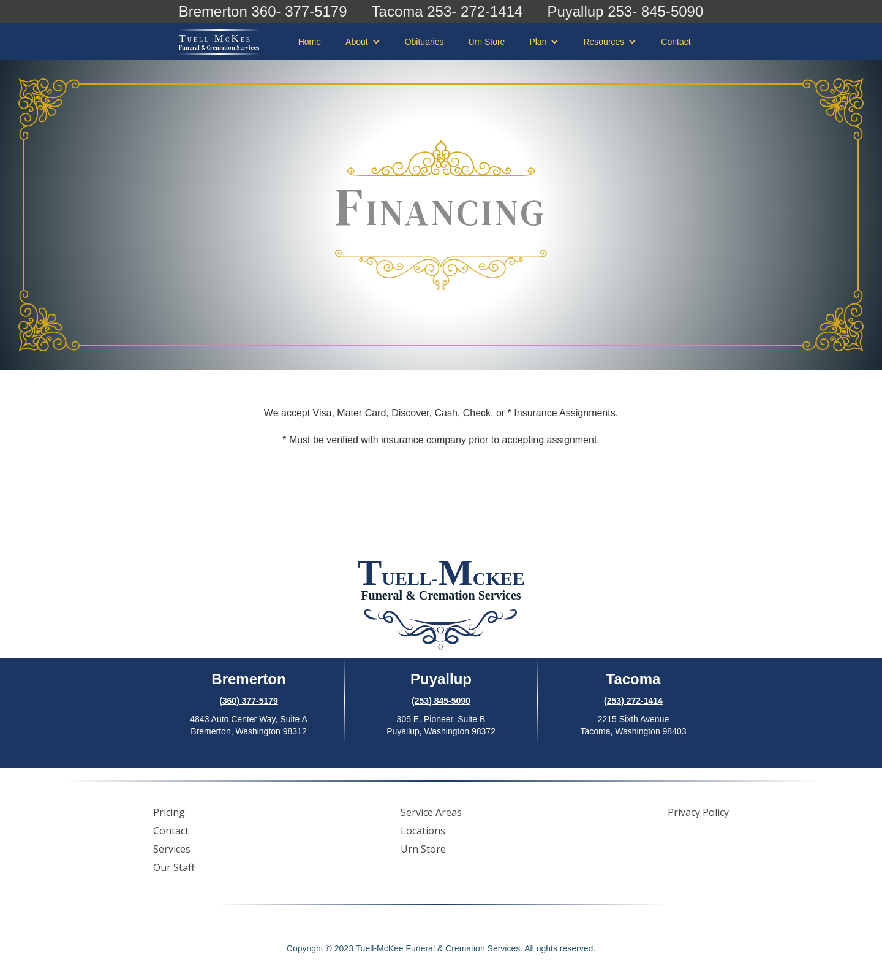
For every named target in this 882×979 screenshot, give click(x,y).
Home (309, 42)
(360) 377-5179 (248, 701)
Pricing (169, 812)
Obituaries (424, 42)
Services (171, 849)
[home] (219, 42)
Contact (675, 42)
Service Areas (431, 812)
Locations (423, 831)
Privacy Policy (698, 812)
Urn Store (486, 42)
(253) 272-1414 (633, 701)
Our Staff (174, 867)
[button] (363, 41)
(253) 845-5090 (441, 701)
